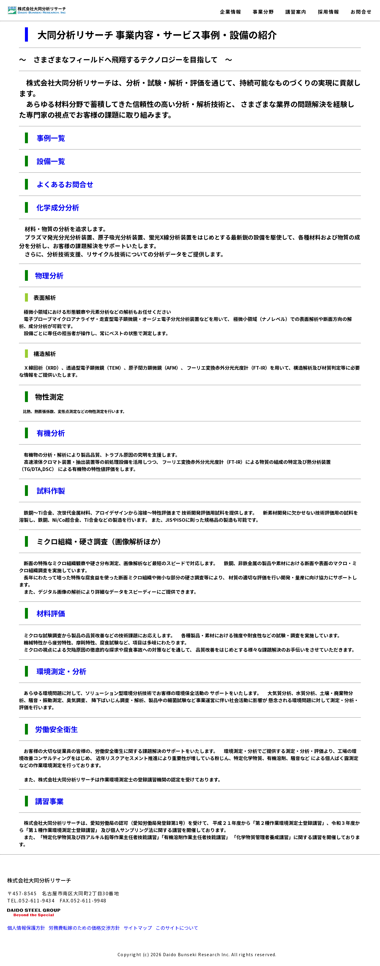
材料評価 (50, 613)
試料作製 (50, 490)
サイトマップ (138, 927)
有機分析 (50, 433)
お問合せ (361, 10)
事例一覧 (50, 138)
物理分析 (46, 275)
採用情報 (328, 10)
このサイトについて (177, 927)
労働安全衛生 (56, 729)
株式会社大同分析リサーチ (39, 880)
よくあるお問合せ (64, 184)
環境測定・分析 (60, 671)
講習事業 (49, 801)
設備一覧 (50, 161)
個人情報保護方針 (26, 927)
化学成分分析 (57, 207)
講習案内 (296, 10)
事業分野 (263, 10)
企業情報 (230, 10)
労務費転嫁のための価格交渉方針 (84, 927)
